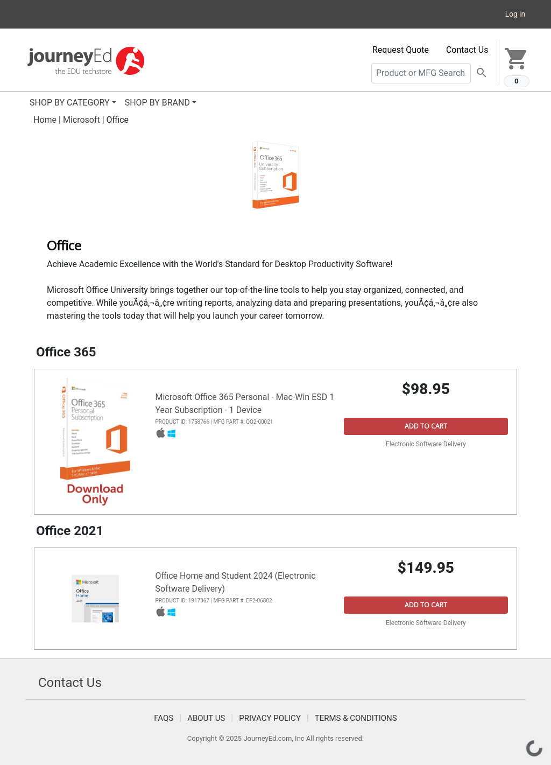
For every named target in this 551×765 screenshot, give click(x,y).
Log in (515, 14)
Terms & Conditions (356, 718)
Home (44, 120)
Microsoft (81, 120)
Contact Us (467, 50)
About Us (206, 718)
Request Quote (400, 50)
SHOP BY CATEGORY (70, 102)
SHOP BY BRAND (157, 102)
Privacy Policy (270, 718)
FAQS (163, 718)
